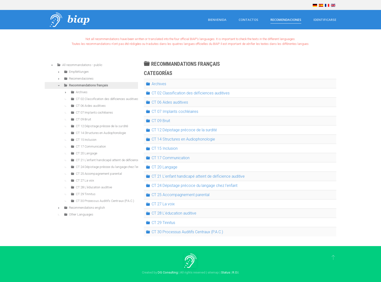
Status (225, 272)
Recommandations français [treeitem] (88, 85)
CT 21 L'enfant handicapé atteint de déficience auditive (198, 176)
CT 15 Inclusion (165, 148)
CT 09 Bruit (161, 120)
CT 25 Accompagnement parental (180, 194)
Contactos (248, 19)
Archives (159, 83)
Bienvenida (217, 19)
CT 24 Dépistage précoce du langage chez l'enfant (194, 185)
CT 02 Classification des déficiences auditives (191, 93)
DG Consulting (168, 272)
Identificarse (324, 19)
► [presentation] (58, 71)
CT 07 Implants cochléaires (175, 111)
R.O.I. (235, 272)
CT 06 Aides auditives (170, 102)
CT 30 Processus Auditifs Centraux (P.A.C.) (187, 232)
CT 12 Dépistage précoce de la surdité (184, 130)
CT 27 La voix (163, 204)
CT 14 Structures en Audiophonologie (183, 139)
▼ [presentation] (52, 65)
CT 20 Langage (164, 167)
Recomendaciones (285, 19)
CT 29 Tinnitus (163, 222)
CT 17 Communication (171, 157)
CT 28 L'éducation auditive (174, 213)
